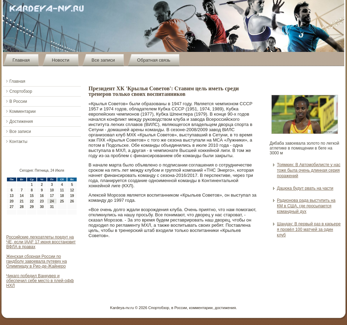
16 (42, 196)
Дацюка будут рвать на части (305, 188)
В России (18, 101)
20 (12, 201)
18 (62, 196)
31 (52, 207)
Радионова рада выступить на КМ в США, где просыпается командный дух (306, 206)
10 (52, 190)
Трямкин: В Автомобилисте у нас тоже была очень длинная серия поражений (308, 170)
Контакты (18, 141)
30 (42, 207)
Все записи (103, 60)
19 (72, 196)
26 (72, 201)
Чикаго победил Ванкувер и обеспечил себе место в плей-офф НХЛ (40, 280)
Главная (20, 60)
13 (12, 196)
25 (62, 201)
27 (12, 207)
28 (22, 207)
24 (52, 201)
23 (42, 201)
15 (32, 196)
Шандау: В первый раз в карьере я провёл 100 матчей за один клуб (309, 230)
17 (52, 196)
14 (22, 196)
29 (32, 207)
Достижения (21, 121)
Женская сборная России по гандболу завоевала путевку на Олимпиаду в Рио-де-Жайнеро (36, 261)
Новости (60, 60)
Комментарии (22, 111)
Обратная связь (153, 60)
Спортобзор (20, 91)
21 (22, 201)
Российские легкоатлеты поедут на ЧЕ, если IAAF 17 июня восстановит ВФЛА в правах (41, 242)
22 (32, 201)
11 (62, 190)
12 (72, 190)
